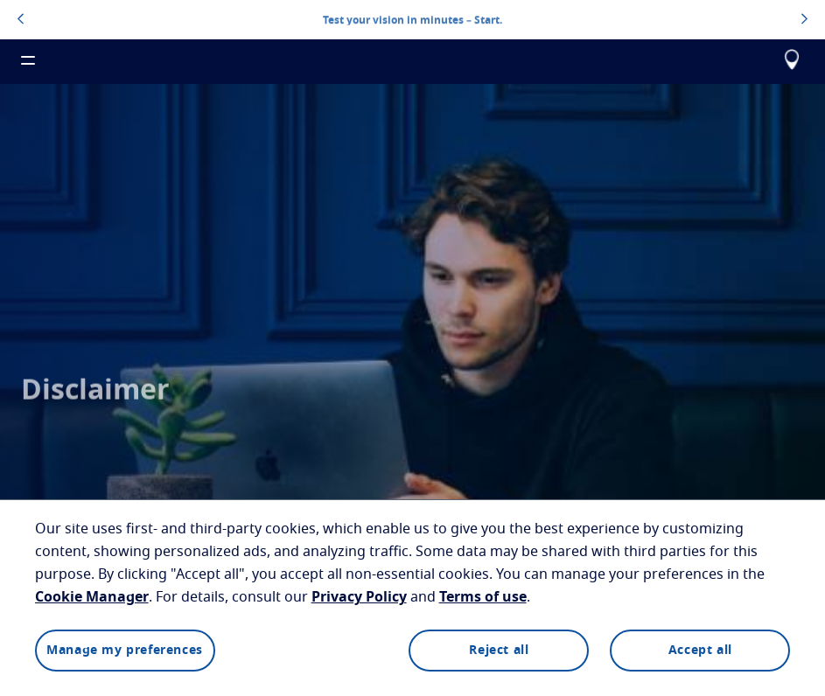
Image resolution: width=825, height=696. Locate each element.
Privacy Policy (359, 597)
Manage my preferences (124, 650)
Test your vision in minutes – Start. (412, 19)
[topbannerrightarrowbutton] (804, 20)
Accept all (700, 650)
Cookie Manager (92, 597)
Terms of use (483, 597)
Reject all (498, 650)
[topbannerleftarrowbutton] (20, 20)
